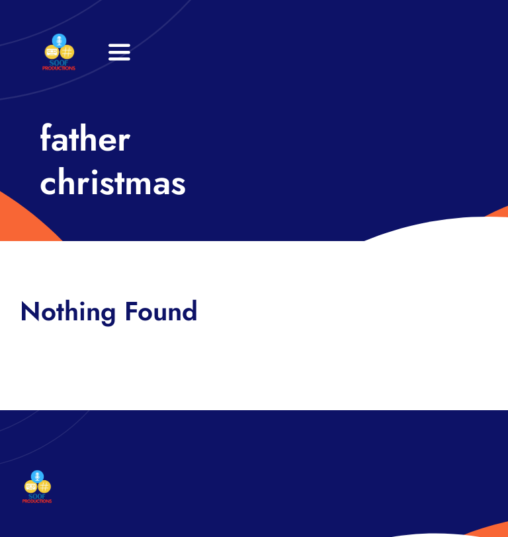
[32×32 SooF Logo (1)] (59, 39)
